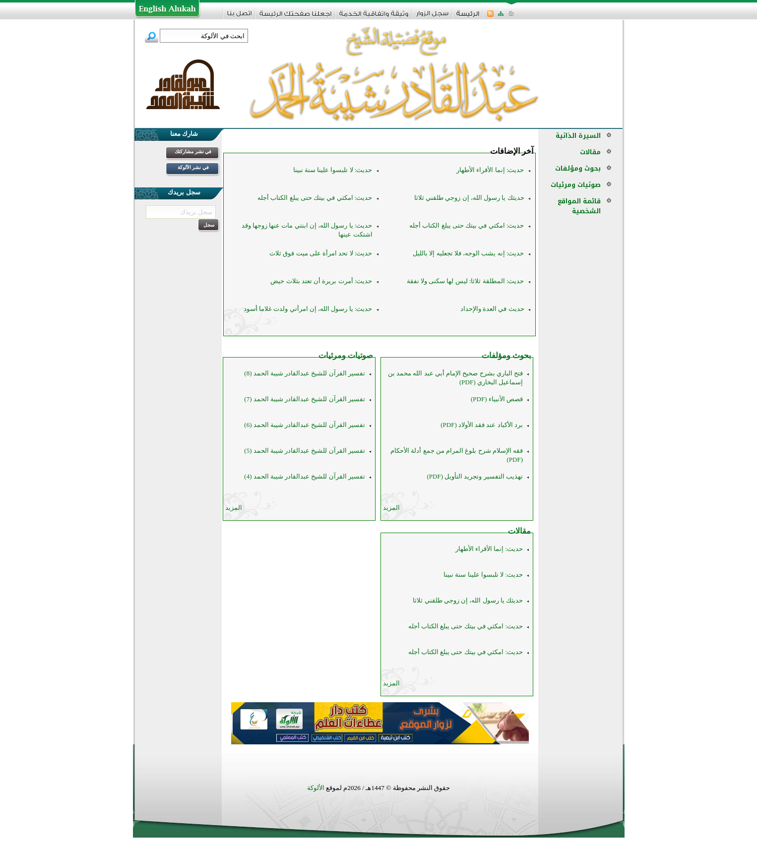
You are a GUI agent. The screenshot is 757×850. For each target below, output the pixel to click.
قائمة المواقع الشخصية (579, 206)
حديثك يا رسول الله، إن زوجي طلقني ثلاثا (469, 197)
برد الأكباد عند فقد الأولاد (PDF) (482, 424)
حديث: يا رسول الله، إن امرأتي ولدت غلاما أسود (308, 308)
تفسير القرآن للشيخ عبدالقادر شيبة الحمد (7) (304, 399)
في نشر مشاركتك (193, 151)
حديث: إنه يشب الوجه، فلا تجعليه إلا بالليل (468, 253)
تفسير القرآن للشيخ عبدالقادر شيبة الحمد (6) (304, 424)
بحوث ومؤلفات (506, 355)
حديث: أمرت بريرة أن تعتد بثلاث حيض (321, 281)
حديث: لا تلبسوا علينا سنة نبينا (333, 170)
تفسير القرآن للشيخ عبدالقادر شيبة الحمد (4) (304, 476)
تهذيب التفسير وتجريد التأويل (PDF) (475, 476)
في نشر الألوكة (193, 167)
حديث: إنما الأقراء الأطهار (490, 170)
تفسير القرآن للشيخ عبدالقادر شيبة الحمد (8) (304, 373)
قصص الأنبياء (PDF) (497, 399)
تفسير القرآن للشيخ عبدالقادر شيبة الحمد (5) (304, 450)
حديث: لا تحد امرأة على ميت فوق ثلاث (320, 253)
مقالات (519, 531)
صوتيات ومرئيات (345, 355)
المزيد (391, 507)
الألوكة (315, 787)
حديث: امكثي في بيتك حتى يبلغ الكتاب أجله (314, 197)
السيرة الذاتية (578, 135)
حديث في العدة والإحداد (492, 308)
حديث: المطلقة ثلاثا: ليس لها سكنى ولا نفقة (465, 281)
